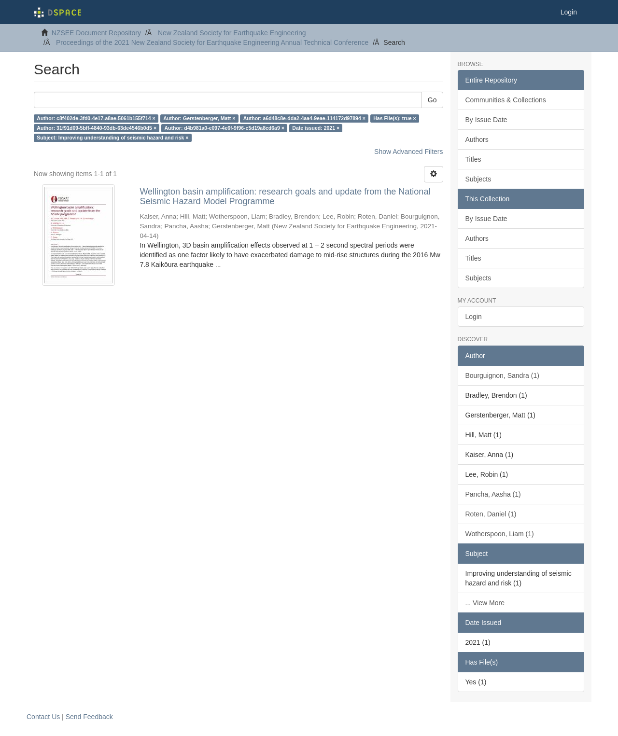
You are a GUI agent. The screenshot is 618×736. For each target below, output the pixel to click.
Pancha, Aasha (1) (493, 494)
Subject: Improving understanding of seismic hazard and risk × (112, 137)
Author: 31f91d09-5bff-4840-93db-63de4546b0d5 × (96, 128)
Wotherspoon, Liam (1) (499, 534)
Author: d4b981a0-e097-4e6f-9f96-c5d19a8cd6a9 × (224, 128)
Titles (473, 159)
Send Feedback (89, 717)
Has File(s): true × (394, 118)
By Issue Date (486, 120)
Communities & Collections (505, 100)
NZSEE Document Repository (96, 33)
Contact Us (43, 717)
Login (473, 316)
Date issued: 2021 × (315, 128)
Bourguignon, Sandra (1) (502, 375)
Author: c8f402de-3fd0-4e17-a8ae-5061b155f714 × (96, 118)
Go (432, 100)
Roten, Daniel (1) (491, 514)
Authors (477, 139)
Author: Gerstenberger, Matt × (199, 118)
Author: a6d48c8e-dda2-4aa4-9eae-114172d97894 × (304, 118)
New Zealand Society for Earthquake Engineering (232, 33)
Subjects (478, 179)
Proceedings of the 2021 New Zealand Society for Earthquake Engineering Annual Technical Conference (212, 42)
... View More (485, 603)
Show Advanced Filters (408, 151)
